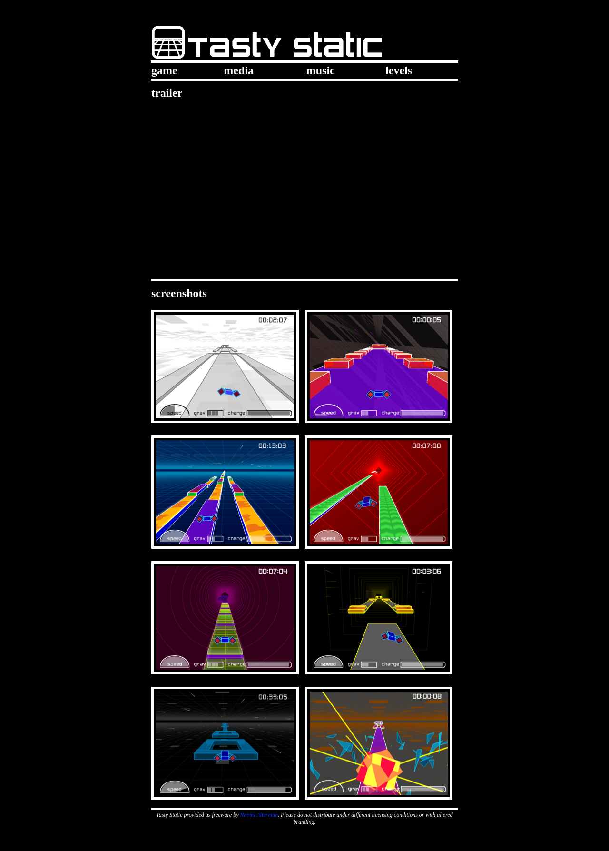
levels (398, 70)
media (239, 70)
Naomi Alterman (259, 814)
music (320, 70)
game (164, 70)
